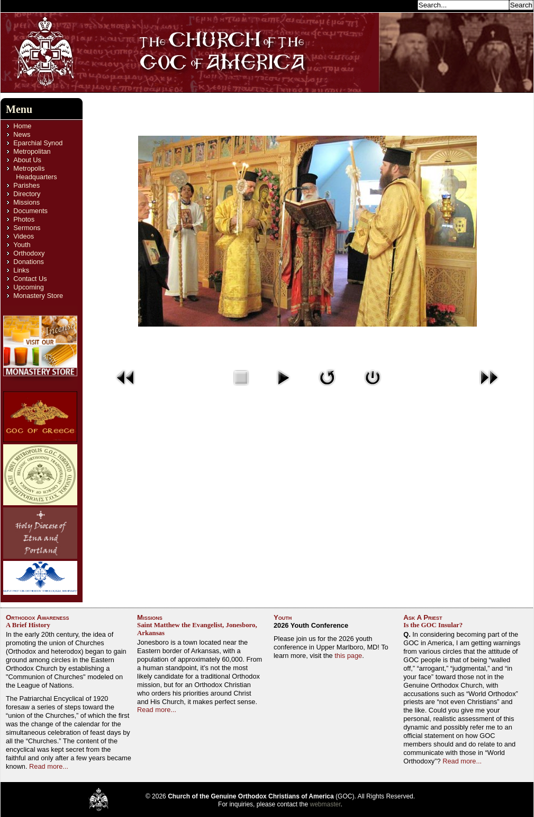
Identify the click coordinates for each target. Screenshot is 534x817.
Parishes (26, 185)
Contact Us (30, 279)
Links (21, 270)
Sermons (26, 228)
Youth (21, 245)
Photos (23, 219)
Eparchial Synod (37, 143)
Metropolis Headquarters (35, 172)
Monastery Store (38, 296)
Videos (23, 236)
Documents (30, 211)
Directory (26, 194)
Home (22, 126)
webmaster (325, 804)
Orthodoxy (28, 253)
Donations (28, 262)
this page (348, 656)
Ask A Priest (422, 617)
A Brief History (28, 625)
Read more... (48, 766)
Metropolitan (31, 151)
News (21, 134)
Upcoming (28, 287)
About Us (27, 160)
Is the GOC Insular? (433, 625)
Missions (26, 202)
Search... (401, 4)
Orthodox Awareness (37, 617)
